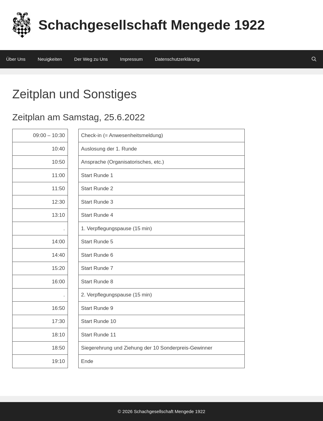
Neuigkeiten (50, 59)
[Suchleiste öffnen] (314, 59)
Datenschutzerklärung (177, 59)
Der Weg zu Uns (91, 59)
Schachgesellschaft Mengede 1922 (152, 25)
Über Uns (15, 59)
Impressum (131, 59)
